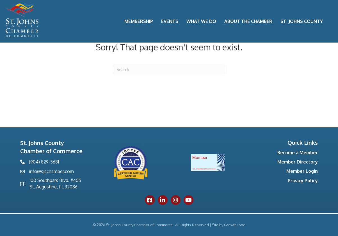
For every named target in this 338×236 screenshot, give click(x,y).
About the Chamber (248, 21)
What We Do (201, 21)
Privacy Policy (303, 180)
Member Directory (297, 162)
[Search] (169, 69)
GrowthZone (234, 225)
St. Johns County (301, 21)
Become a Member (297, 152)
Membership (138, 21)
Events (169, 21)
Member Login (302, 171)
